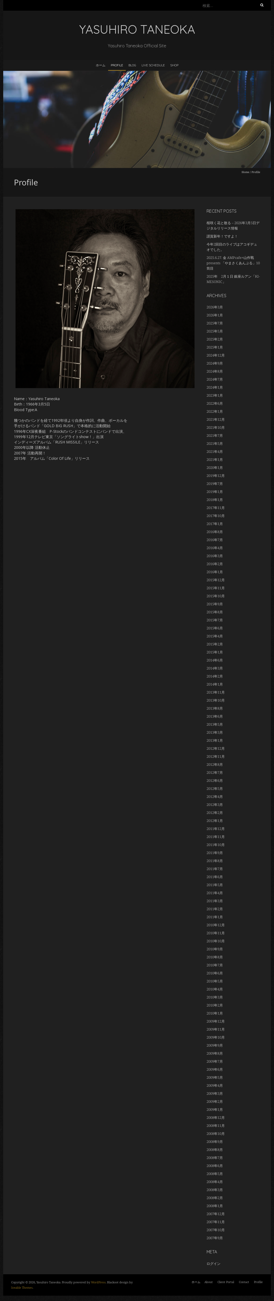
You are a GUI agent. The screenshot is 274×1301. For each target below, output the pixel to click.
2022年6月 (215, 403)
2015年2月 (215, 644)
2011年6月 (215, 876)
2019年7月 (215, 483)
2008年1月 (215, 1205)
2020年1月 (215, 467)
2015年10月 (216, 596)
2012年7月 (215, 772)
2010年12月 (216, 925)
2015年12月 (216, 579)
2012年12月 (216, 748)
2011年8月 (215, 860)
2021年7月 (215, 435)
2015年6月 (215, 628)
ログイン (213, 1263)
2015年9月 (215, 604)
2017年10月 (216, 515)
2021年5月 (215, 443)
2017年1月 (215, 523)
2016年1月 (215, 571)
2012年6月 (215, 780)
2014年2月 (215, 676)
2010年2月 (215, 1005)
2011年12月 (216, 828)
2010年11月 (216, 933)
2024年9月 (215, 363)
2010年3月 (215, 997)
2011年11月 (216, 836)
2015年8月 (215, 612)
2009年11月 (216, 1029)
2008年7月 (215, 1157)
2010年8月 (215, 957)
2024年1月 (215, 387)
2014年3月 (215, 668)
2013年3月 (215, 732)
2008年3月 (215, 1189)
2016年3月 (215, 555)
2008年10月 (216, 1133)
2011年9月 (215, 852)
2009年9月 (215, 1045)
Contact (244, 1282)
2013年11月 (216, 692)
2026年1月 (215, 315)
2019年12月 (216, 475)
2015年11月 (216, 588)
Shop (174, 65)
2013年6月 (215, 716)
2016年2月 (215, 563)
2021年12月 (216, 419)
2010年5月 (215, 981)
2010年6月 (215, 973)
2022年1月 (215, 411)
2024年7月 (215, 379)
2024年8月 (215, 371)
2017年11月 (216, 507)
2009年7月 (215, 1061)
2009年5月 (215, 1077)
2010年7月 (215, 965)
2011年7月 (215, 868)
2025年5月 (215, 331)
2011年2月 (215, 908)
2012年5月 (215, 788)
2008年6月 (215, 1165)
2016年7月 (215, 539)
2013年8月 (215, 708)
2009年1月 (215, 1109)
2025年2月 (215, 339)
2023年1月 (215, 395)
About (208, 1282)
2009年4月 (215, 1085)
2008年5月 (215, 1173)
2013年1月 (215, 740)
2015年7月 (215, 620)
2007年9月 (215, 1237)
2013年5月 (215, 724)
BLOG (132, 65)
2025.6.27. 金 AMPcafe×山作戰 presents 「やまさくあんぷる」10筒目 (233, 263)
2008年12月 (216, 1117)
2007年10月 (216, 1229)
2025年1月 (215, 347)
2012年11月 (216, 756)
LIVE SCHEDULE (153, 65)
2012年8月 (215, 764)
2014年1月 (215, 684)
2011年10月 (216, 844)
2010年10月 (216, 941)
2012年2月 (215, 812)
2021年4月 (215, 451)
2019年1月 (215, 491)
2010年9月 (215, 949)
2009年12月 (216, 1021)
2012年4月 (215, 796)
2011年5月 (215, 884)
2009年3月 (215, 1093)
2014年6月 (215, 660)
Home (245, 172)
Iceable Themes (22, 1287)
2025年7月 (215, 323)
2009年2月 (215, 1101)
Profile (117, 65)
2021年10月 (216, 427)
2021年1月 (215, 459)
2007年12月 (216, 1213)
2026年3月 (215, 307)
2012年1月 (215, 820)
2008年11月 (216, 1125)
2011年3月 (215, 900)
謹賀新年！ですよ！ (222, 236)
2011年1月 (215, 916)
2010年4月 (215, 989)
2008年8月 (215, 1149)
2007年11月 (216, 1221)
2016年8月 (215, 531)
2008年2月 (215, 1197)
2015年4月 (215, 636)
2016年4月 (215, 547)
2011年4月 (215, 892)
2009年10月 (216, 1037)
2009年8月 (215, 1053)
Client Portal (226, 1282)
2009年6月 (215, 1069)
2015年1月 (215, 652)
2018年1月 (215, 499)
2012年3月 (215, 804)
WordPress (98, 1282)
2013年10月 (216, 700)
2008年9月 (215, 1141)
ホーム (100, 65)
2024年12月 (216, 355)
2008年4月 (215, 1181)
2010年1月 (215, 1013)
